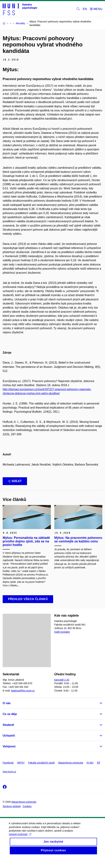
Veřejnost (9, 746)
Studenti (8, 724)
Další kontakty (62, 631)
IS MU (90, 762)
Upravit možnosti (20, 838)
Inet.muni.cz (9, 771)
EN (85, 9)
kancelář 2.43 (61, 679)
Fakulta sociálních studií (41, 762)
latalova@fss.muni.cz (22, 690)
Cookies (27, 806)
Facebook (8, 762)
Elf (98, 762)
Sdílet (15, 481)
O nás (6, 703)
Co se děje (10, 714)
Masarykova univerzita (70, 762)
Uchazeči (9, 735)
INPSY (21, 762)
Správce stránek (12, 806)
